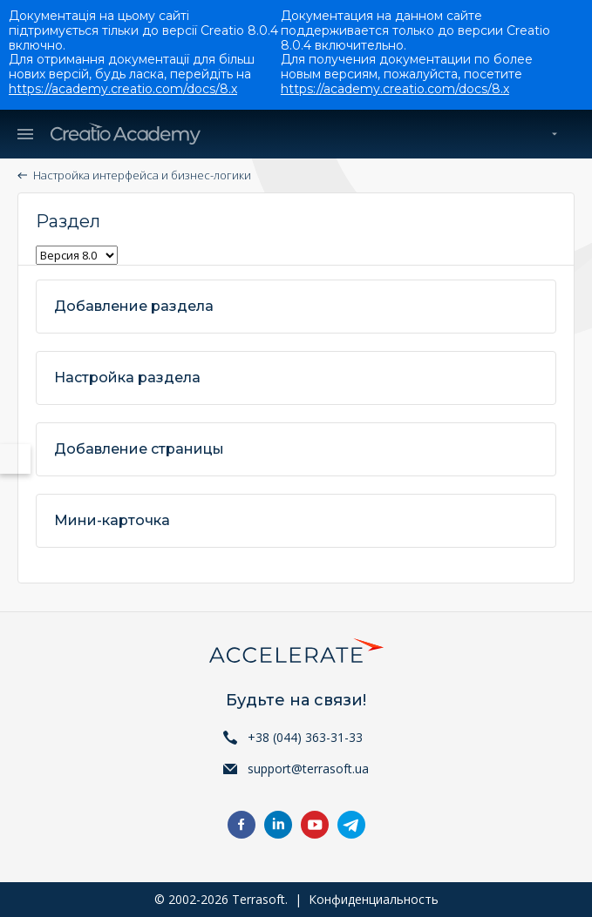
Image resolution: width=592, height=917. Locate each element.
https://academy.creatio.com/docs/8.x (123, 89)
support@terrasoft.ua (308, 768)
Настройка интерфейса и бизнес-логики (142, 175)
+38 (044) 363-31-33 (305, 737)
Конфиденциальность (374, 899)
